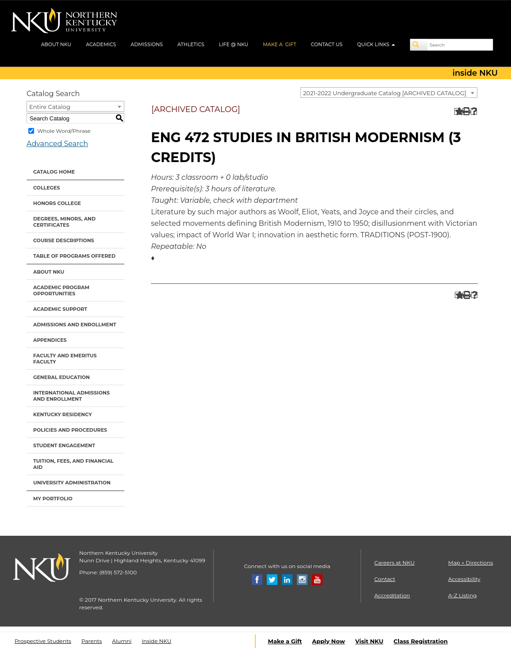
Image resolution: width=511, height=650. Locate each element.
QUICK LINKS (376, 44)
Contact (384, 579)
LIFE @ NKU (234, 44)
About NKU (48, 272)
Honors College (57, 203)
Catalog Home (54, 172)
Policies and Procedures (70, 430)
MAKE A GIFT (279, 44)
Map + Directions (470, 562)
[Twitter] (272, 579)
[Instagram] (302, 579)
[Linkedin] (287, 579)
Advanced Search (57, 143)
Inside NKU (156, 641)
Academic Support (60, 309)
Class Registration (421, 641)
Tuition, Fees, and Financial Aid (73, 464)
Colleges (46, 188)
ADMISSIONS (147, 44)
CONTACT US (327, 44)
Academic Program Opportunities (61, 290)
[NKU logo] (64, 22)
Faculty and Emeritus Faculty (64, 358)
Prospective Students (43, 641)
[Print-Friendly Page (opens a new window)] (465, 111)
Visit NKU (369, 641)
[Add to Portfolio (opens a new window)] (457, 111)
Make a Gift (285, 641)
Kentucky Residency (62, 414)
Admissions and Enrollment (74, 324)
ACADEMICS (101, 44)
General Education (61, 377)
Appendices (50, 340)
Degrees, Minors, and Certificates (64, 222)
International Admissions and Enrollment (71, 396)
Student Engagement (64, 445)
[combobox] (388, 92)
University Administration (72, 483)
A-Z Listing (462, 595)
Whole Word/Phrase (64, 131)
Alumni (121, 641)
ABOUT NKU (56, 44)
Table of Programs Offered (74, 256)
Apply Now (328, 641)
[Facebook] (257, 579)
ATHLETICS (190, 44)
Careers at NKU (394, 562)
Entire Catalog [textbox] (49, 106)
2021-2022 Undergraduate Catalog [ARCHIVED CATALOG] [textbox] (384, 93)
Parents (91, 641)
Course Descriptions (63, 240)
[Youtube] (317, 579)
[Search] (419, 44)
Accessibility (464, 579)
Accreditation (392, 595)
